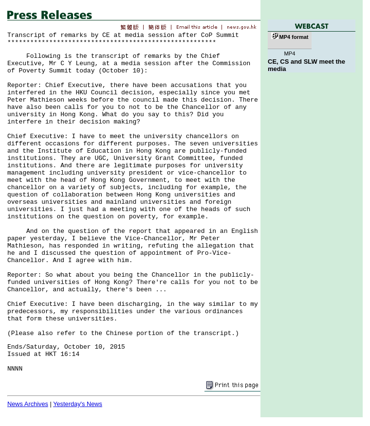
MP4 (289, 53)
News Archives (27, 404)
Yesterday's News (77, 404)
